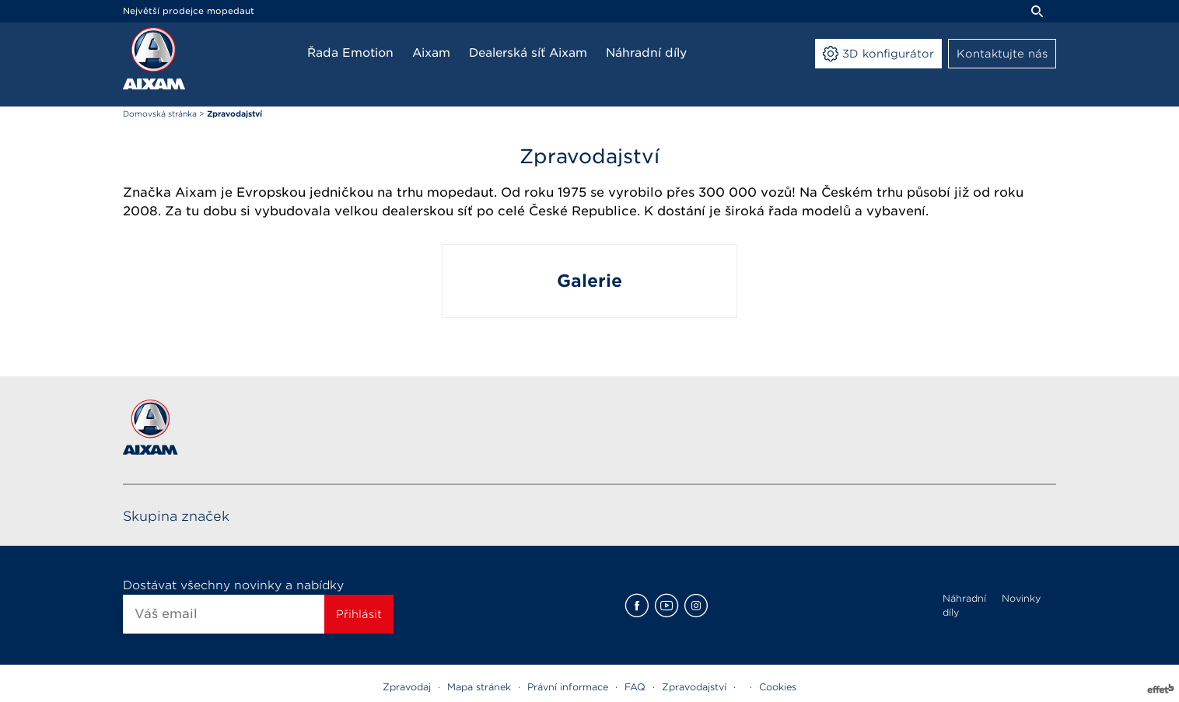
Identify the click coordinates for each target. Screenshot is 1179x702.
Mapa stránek (479, 687)
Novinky (1021, 598)
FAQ (634, 687)
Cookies (777, 687)
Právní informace (567, 687)
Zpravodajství (694, 687)
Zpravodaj (407, 687)
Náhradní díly (964, 605)
